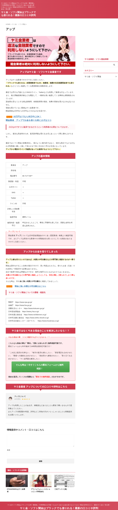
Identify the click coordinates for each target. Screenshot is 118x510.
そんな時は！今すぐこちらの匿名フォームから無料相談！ (39, 363)
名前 (8, 444)
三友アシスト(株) (61, 483)
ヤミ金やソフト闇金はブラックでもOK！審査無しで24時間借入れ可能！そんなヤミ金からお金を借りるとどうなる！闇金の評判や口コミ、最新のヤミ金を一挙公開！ (59, 499)
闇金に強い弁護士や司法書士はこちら (30, 285)
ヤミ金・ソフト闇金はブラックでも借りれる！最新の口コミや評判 (59, 502)
